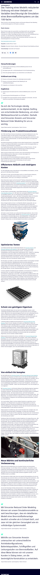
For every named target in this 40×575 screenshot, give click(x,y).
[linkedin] (13, 53)
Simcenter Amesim (26, 214)
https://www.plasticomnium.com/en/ (8, 41)
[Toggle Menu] (2, 2)
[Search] (35, 2)
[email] (15, 53)
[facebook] (10, 53)
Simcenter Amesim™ (21, 183)
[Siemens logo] (8, 1)
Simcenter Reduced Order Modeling (9, 249)
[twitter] (8, 53)
